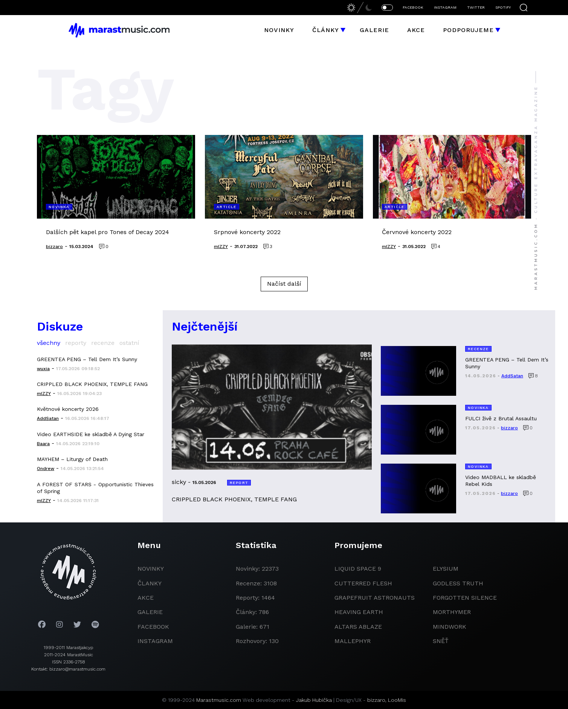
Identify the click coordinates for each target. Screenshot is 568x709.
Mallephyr (352, 641)
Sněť (441, 641)
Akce (416, 30)
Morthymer (452, 612)
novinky (150, 568)
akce (145, 597)
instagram (155, 641)
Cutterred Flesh (363, 583)
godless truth (458, 583)
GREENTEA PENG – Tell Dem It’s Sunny (87, 359)
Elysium (445, 568)
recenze (103, 342)
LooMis (397, 700)
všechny (48, 342)
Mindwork (449, 626)
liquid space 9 (357, 568)
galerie (150, 612)
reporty (75, 342)
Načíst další (284, 283)
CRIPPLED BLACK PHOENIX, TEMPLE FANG (92, 384)
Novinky (279, 30)
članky (149, 583)
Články (325, 30)
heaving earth (358, 612)
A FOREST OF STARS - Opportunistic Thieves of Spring (95, 487)
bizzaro (376, 700)
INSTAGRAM (445, 7)
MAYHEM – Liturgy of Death (72, 459)
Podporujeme (468, 30)
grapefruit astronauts (374, 597)
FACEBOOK (413, 7)
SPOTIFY (503, 7)
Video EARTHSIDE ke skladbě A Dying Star (90, 434)
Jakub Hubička (314, 700)
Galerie (374, 30)
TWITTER (476, 7)
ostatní (129, 342)
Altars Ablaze (358, 626)
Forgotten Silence (465, 597)
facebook (153, 626)
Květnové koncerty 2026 (68, 409)
